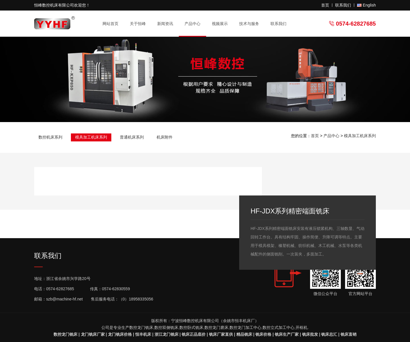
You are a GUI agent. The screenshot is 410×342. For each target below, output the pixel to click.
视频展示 (220, 23)
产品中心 (194, 23)
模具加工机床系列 (91, 137)
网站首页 (110, 23)
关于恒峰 (140, 23)
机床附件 (165, 137)
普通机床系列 (132, 137)
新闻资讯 (167, 23)
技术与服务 (251, 23)
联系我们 (343, 5)
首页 (325, 5)
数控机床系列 (50, 137)
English (369, 5)
